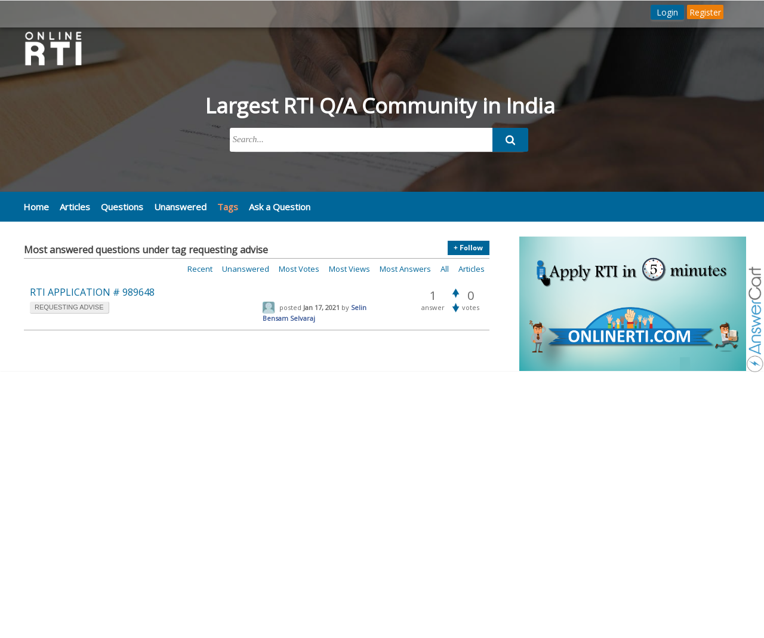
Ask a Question (279, 207)
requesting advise (69, 307)
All (444, 268)
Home (36, 207)
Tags (227, 207)
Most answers (405, 268)
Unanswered (180, 207)
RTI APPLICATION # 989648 (92, 292)
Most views (349, 268)
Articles (75, 207)
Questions (122, 207)
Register (705, 12)
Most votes (299, 268)
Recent (199, 268)
